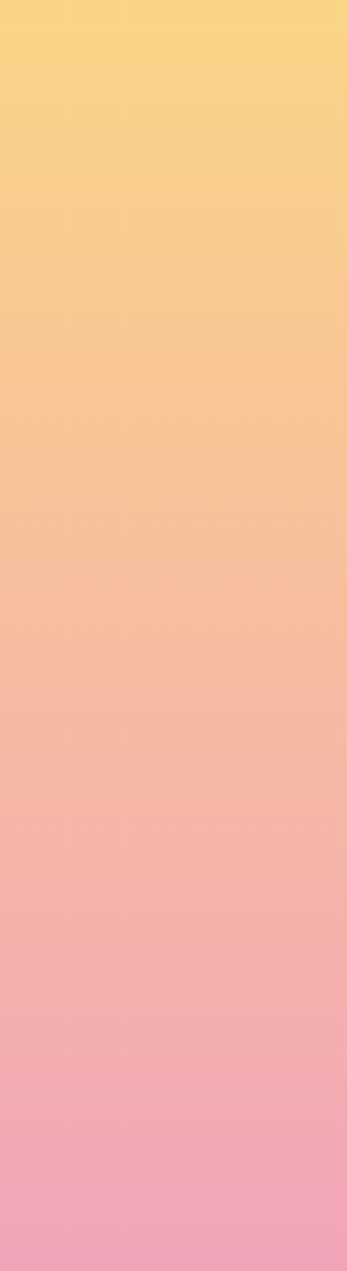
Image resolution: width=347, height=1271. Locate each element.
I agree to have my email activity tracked (137, 1227)
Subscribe (91, 1249)
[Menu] (318, 16)
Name (79, 1177)
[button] (261, 15)
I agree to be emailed (110, 1215)
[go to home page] (51, 35)
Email (186, 1177)
